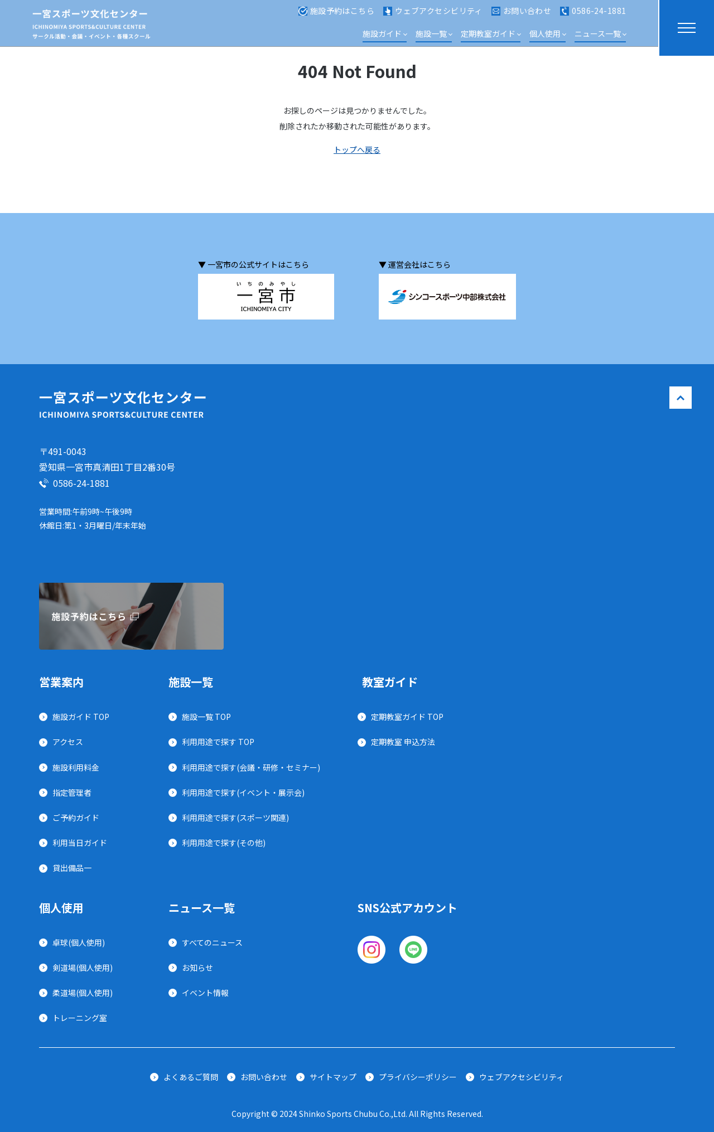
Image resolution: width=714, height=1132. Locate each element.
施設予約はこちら (336, 15)
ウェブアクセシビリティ (433, 15)
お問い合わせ (521, 15)
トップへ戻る (357, 149)
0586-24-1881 (593, 15)
